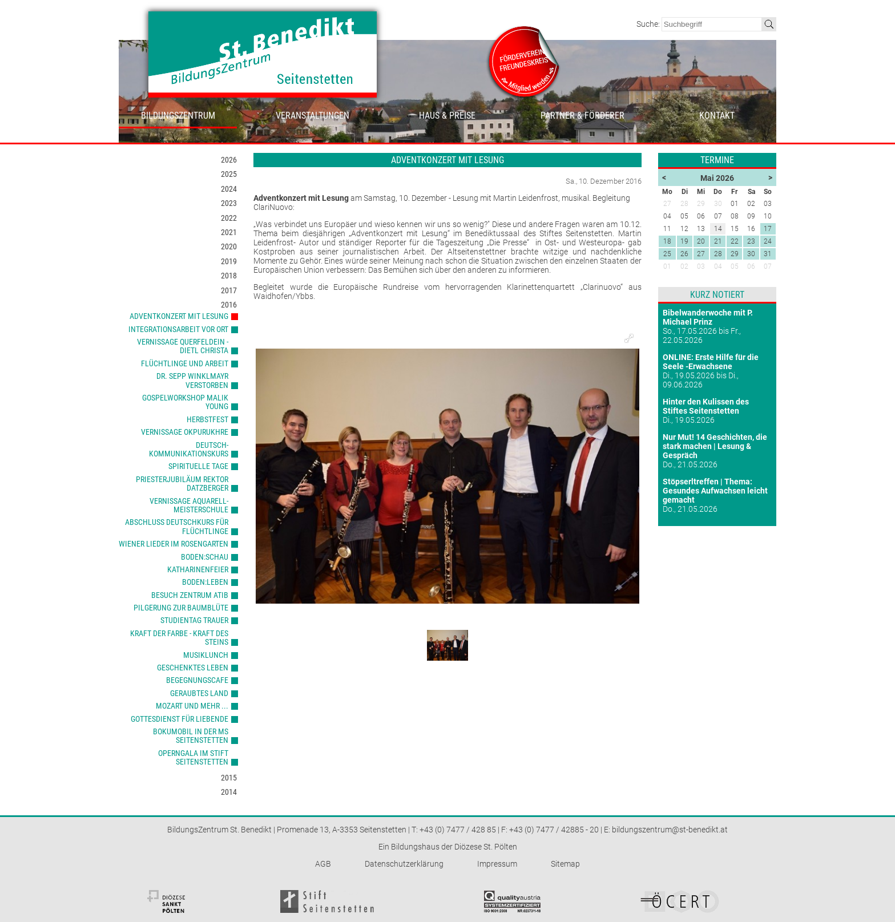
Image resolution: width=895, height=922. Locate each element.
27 (701, 254)
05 (735, 266)
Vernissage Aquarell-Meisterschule (189, 505)
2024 (229, 188)
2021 (229, 232)
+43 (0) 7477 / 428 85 (458, 829)
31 (768, 254)
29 (735, 254)
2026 (229, 159)
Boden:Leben (205, 582)
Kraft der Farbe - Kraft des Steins (179, 637)
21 (718, 241)
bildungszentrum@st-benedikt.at (670, 829)
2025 (229, 174)
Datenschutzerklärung (404, 863)
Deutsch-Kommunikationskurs (188, 449)
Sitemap (565, 863)
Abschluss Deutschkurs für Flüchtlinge (176, 526)
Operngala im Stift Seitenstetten (193, 757)
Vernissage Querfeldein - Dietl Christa (182, 346)
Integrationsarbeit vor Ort (178, 329)
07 (768, 266)
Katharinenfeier (197, 569)
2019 (229, 261)
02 (684, 266)
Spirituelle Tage (198, 466)
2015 (229, 777)
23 (751, 241)
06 (751, 266)
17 (768, 229)
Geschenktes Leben (192, 667)
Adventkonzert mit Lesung (179, 316)
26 (684, 254)
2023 (229, 203)
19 (684, 241)
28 (718, 254)
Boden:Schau (204, 556)
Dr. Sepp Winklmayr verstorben (192, 380)
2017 (229, 290)
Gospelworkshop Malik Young (185, 402)
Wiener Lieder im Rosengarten (173, 543)
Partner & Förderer (582, 115)
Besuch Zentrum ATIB (189, 595)
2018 (229, 275)
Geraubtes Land (199, 693)
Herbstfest (207, 419)
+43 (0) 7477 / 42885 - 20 (554, 829)
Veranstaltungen (312, 115)
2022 (229, 218)
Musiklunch (205, 655)
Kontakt (717, 115)
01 (667, 266)
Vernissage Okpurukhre (184, 431)
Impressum (497, 863)
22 (735, 241)
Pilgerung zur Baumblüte (181, 607)
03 (701, 266)
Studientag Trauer (194, 620)
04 (718, 266)
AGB (323, 863)
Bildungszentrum (178, 115)
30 (751, 254)
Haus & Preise (447, 115)
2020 (229, 246)
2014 (229, 791)
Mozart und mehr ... (192, 705)
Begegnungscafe (197, 680)
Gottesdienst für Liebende (179, 718)
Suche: (649, 24)
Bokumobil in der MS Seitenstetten (190, 736)
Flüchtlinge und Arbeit (184, 363)
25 (667, 254)
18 (667, 241)
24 (768, 241)
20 (701, 241)
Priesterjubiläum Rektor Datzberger (182, 483)
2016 (229, 304)
